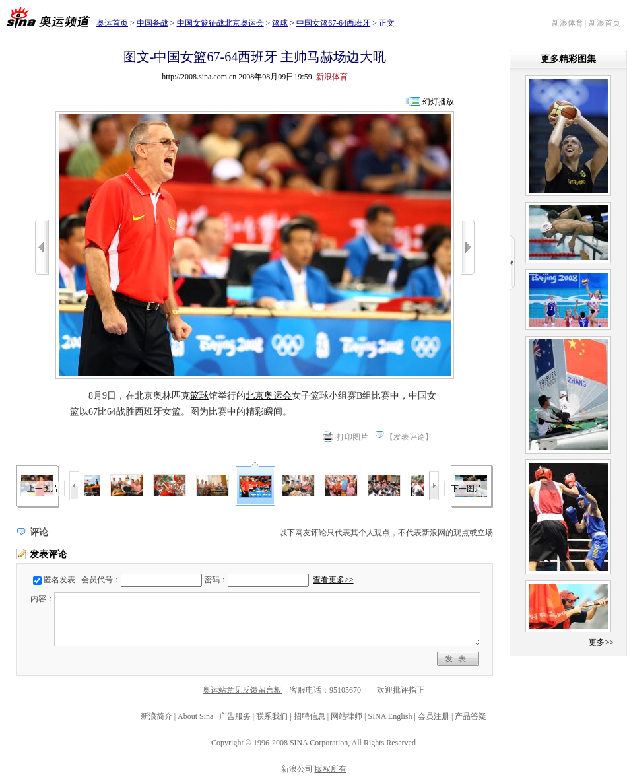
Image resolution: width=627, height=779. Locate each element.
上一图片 (43, 488)
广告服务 (235, 716)
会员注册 (433, 716)
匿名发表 (59, 579)
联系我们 (272, 716)
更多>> (601, 642)
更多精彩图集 (568, 59)
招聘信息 (309, 716)
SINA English (390, 716)
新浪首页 (604, 23)
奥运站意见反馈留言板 (242, 689)
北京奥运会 (269, 396)
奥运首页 (112, 23)
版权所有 (330, 769)
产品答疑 (470, 716)
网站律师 (346, 716)
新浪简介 (156, 716)
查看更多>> (333, 579)
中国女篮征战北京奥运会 (220, 23)
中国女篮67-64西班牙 (333, 23)
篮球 (280, 23)
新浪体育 (567, 23)
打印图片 (352, 437)
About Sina (195, 716)
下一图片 (466, 488)
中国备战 (152, 23)
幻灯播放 (438, 101)
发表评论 (409, 437)
